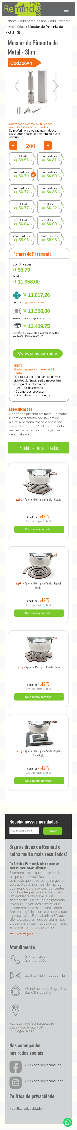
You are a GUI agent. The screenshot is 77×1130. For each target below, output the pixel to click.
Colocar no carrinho (37, 353)
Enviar (53, 831)
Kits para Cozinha (33, 21)
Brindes (11, 21)
